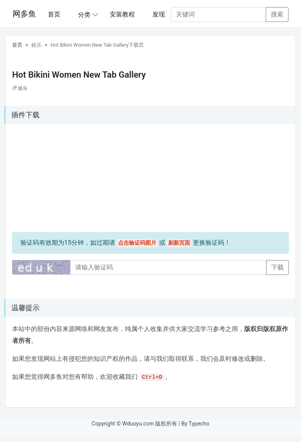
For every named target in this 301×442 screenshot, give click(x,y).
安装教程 (122, 14)
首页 (54, 14)
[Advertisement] (61, 179)
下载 (277, 267)
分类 (84, 14)
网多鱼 (24, 13)
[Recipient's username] (218, 14)
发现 (158, 14)
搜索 (277, 14)
